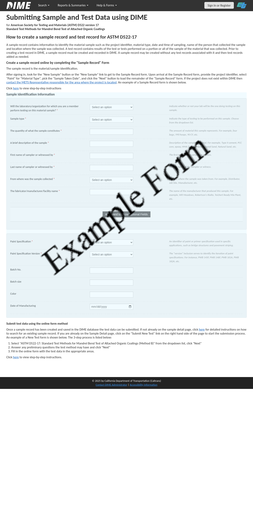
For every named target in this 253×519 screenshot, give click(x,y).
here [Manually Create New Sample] (16, 88)
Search (43, 5)
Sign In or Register (219, 5)
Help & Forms (107, 5)
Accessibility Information (143, 385)
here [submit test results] (16, 357)
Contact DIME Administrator (111, 385)
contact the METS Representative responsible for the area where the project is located (61, 82)
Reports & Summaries (73, 5)
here (202, 329)
